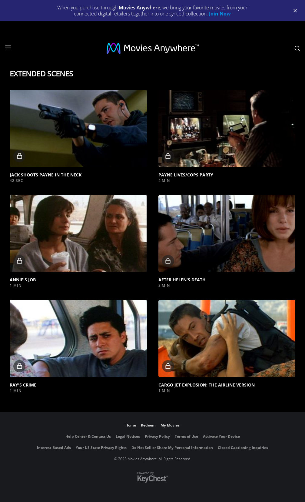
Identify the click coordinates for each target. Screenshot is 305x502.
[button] (78, 128)
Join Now (220, 13)
